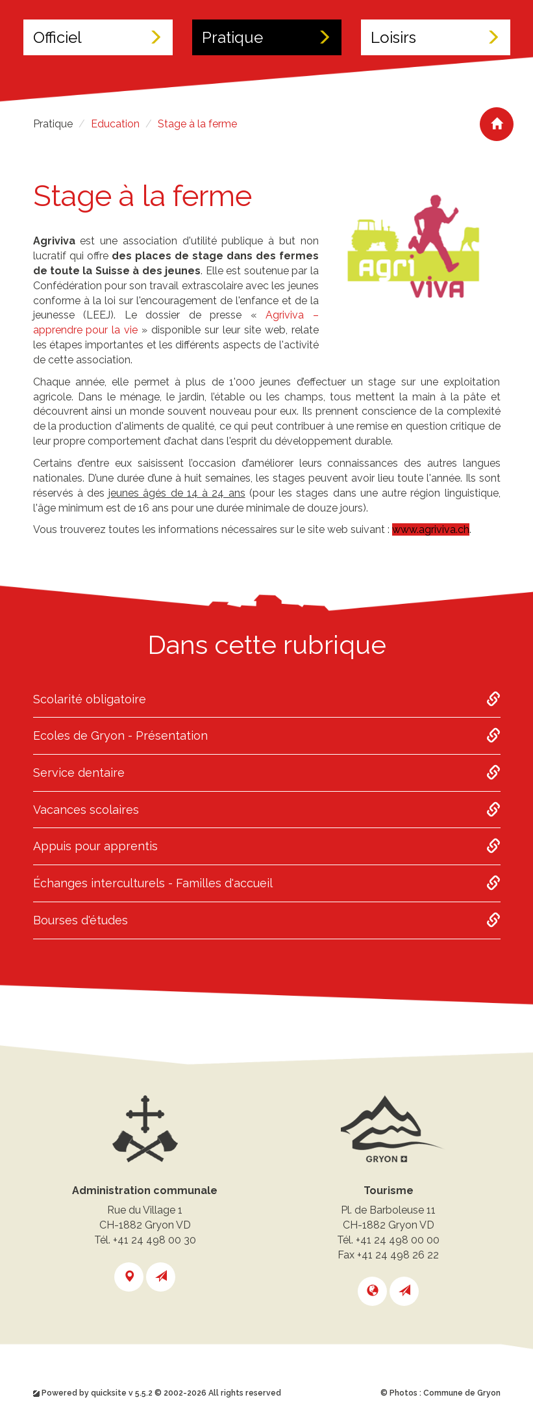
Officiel (98, 37)
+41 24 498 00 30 (154, 1240)
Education (115, 124)
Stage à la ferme (197, 124)
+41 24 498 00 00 (398, 1240)
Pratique (267, 37)
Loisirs (436, 37)
